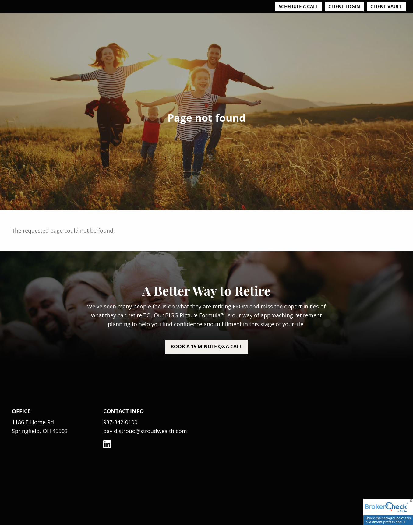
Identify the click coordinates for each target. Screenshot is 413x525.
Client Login (344, 6)
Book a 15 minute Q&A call (206, 346)
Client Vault (386, 6)
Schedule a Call (298, 6)
